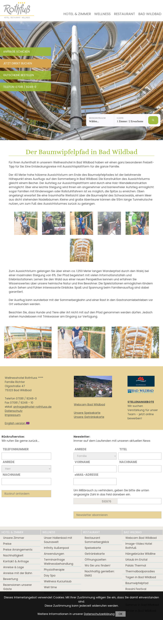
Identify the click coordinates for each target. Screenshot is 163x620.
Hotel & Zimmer (77, 14)
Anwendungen (54, 554)
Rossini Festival (135, 589)
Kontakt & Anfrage (16, 561)
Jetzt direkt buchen (17, 63)
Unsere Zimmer (13, 538)
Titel (123, 449)
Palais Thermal (135, 565)
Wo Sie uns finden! (97, 565)
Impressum (13, 415)
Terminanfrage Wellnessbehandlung (58, 562)
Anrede (8, 462)
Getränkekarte (95, 554)
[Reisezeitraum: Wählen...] (100, 120)
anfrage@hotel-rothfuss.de (32, 407)
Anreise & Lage (13, 567)
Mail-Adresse (86, 475)
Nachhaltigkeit (13, 555)
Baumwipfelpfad (136, 583)
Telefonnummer (16, 449)
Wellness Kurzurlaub (57, 581)
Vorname (82, 462)
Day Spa (49, 575)
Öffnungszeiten (95, 560)
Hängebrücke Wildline (140, 554)
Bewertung (10, 579)
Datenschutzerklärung (99, 614)
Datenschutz (13, 411)
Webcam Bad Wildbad (89, 404)
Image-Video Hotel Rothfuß (138, 546)
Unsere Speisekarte (87, 413)
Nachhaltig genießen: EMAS (99, 573)
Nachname (11, 475)
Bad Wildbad (149, 14)
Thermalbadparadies (140, 571)
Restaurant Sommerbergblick (97, 540)
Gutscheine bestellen (18, 75)
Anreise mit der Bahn (17, 573)
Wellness (102, 14)
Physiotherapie (54, 570)
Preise (7, 544)
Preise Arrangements (17, 550)
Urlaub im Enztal (136, 560)
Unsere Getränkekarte (89, 417)
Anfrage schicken (16, 52)
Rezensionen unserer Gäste (17, 587)
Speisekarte (93, 548)
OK (120, 614)
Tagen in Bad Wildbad (140, 577)
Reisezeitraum (97, 118)
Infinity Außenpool (56, 548)
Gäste (120, 118)
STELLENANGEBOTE (141, 402)
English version (17, 423)
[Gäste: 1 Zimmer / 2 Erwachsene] (130, 120)
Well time (50, 587)
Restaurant (124, 14)
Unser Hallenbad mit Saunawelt (58, 540)
